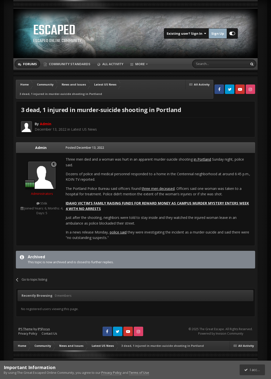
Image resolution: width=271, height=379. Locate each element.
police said (118, 232)
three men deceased (158, 188)
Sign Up (217, 33)
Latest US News (84, 129)
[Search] (207, 63)
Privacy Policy (27, 333)
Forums (29, 64)
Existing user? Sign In (186, 33)
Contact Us (49, 333)
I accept (253, 369)
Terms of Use (139, 372)
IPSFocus (44, 329)
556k (41, 203)
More (140, 64)
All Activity (112, 64)
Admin (41, 147)
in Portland (202, 159)
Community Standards (69, 64)
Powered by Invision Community (220, 333)
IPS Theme (25, 329)
